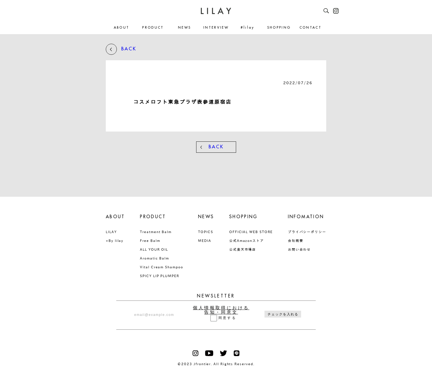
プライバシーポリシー (307, 231)
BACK (121, 49)
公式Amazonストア (246, 240)
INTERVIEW (216, 27)
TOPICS (205, 231)
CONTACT (310, 27)
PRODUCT (153, 27)
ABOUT (121, 27)
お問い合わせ (299, 249)
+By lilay (114, 240)
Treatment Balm (156, 231)
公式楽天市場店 (242, 249)
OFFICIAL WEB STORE (251, 231)
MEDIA (204, 240)
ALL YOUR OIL (154, 249)
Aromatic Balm (154, 258)
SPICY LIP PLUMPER (159, 275)
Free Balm (150, 240)
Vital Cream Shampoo (161, 267)
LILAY (111, 231)
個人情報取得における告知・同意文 (221, 310)
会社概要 (295, 240)
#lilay (248, 27)
